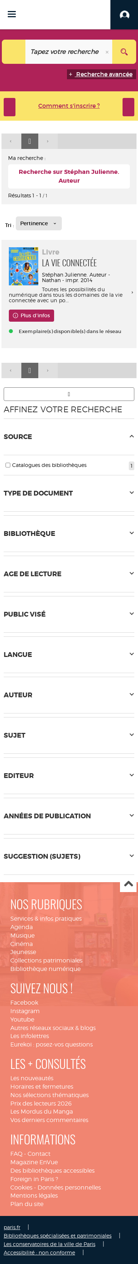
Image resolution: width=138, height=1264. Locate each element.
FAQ (16, 1153)
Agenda (21, 927)
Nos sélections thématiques (49, 1095)
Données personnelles (69, 1187)
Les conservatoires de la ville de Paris (49, 1244)
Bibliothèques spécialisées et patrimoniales (58, 1235)
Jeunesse (23, 952)
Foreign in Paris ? (34, 1179)
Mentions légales (34, 1195)
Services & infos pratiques (46, 918)
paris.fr (12, 1227)
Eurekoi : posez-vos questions (51, 1044)
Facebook (24, 1002)
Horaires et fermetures (41, 1086)
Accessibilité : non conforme (39, 1252)
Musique (22, 935)
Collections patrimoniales (46, 960)
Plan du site (26, 1204)
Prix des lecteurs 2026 (41, 1103)
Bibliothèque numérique (45, 968)
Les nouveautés (31, 1078)
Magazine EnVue (34, 1162)
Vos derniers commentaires (49, 1120)
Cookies (21, 1187)
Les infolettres (29, 1036)
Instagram (25, 1011)
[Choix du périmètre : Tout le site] (14, 52)
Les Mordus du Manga (41, 1111)
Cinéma (21, 943)
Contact (39, 1153)
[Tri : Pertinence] (39, 223)
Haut (128, 884)
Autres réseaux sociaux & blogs (53, 1027)
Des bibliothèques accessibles (52, 1170)
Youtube (22, 1019)
